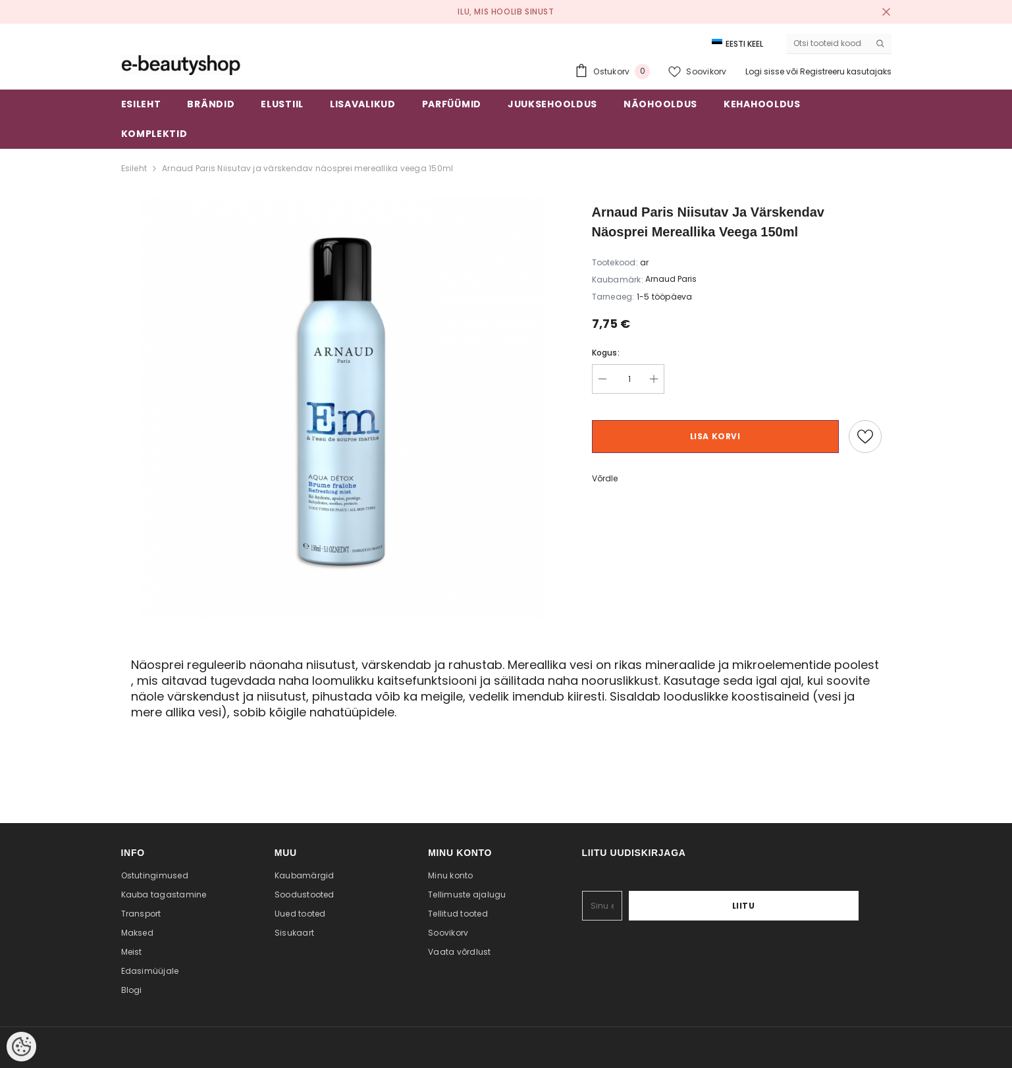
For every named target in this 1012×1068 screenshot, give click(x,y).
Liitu (817, 905)
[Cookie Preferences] (21, 1046)
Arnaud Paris (671, 278)
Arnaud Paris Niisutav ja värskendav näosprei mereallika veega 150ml (307, 168)
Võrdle (605, 478)
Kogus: (606, 352)
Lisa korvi (715, 436)
